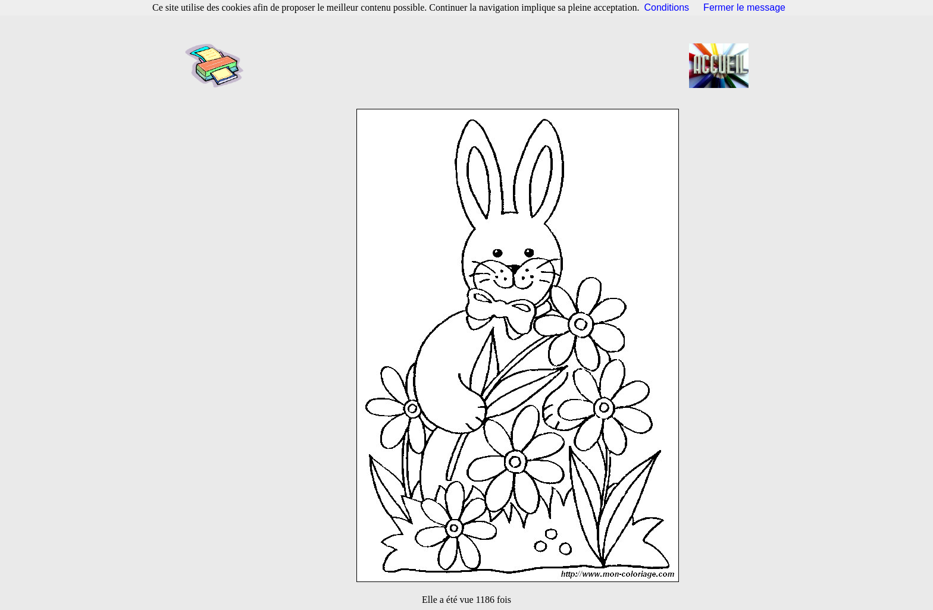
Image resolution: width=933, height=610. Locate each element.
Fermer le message (744, 7)
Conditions (667, 7)
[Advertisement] (470, 65)
